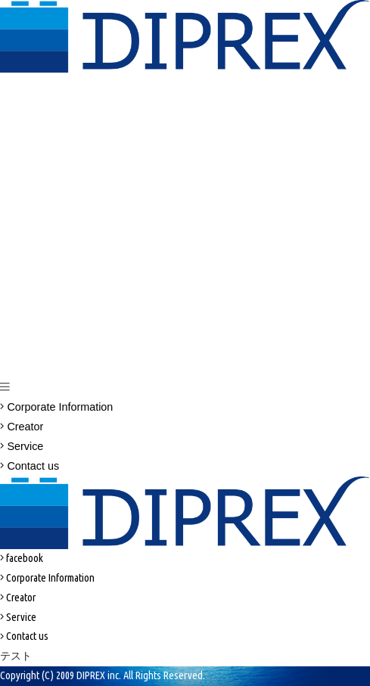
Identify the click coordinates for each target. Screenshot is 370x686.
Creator (21, 427)
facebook (21, 558)
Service (21, 446)
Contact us (29, 466)
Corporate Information (56, 407)
